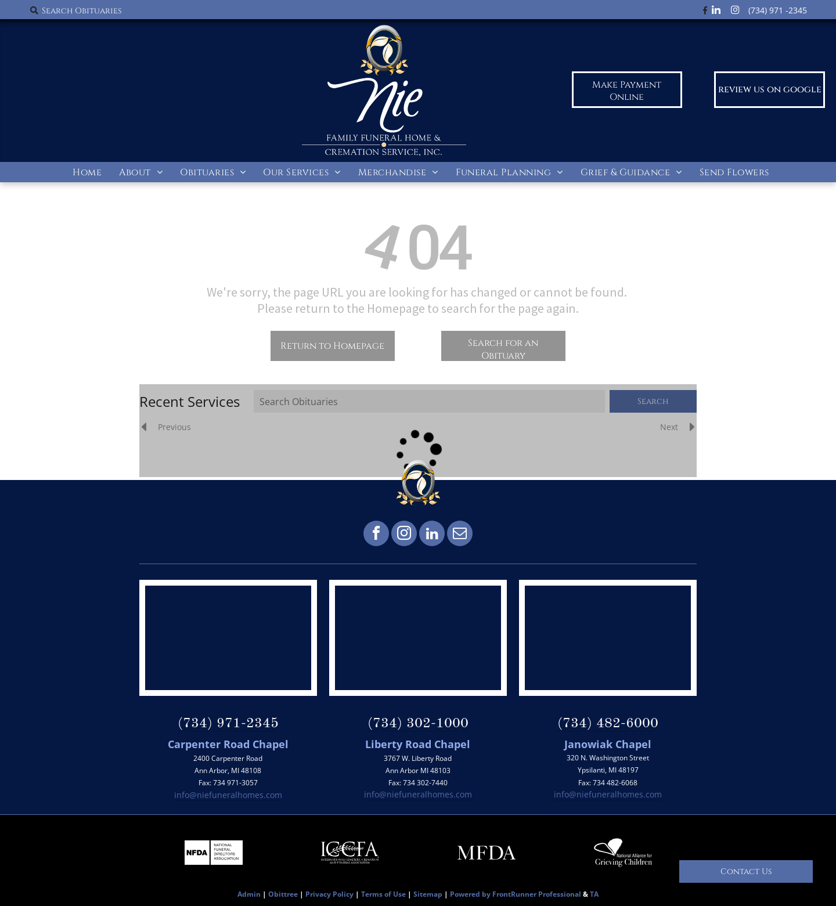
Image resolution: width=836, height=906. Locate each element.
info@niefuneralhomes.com (228, 794)
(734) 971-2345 (228, 724)
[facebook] (376, 535)
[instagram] (404, 535)
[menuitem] (87, 172)
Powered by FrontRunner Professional (515, 894)
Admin (249, 894)
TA (594, 894)
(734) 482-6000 (607, 724)
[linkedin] (432, 535)
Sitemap (427, 894)
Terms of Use (383, 894)
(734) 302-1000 (418, 724)
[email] (460, 535)
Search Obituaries (81, 10)
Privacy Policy (329, 894)
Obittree (283, 894)
